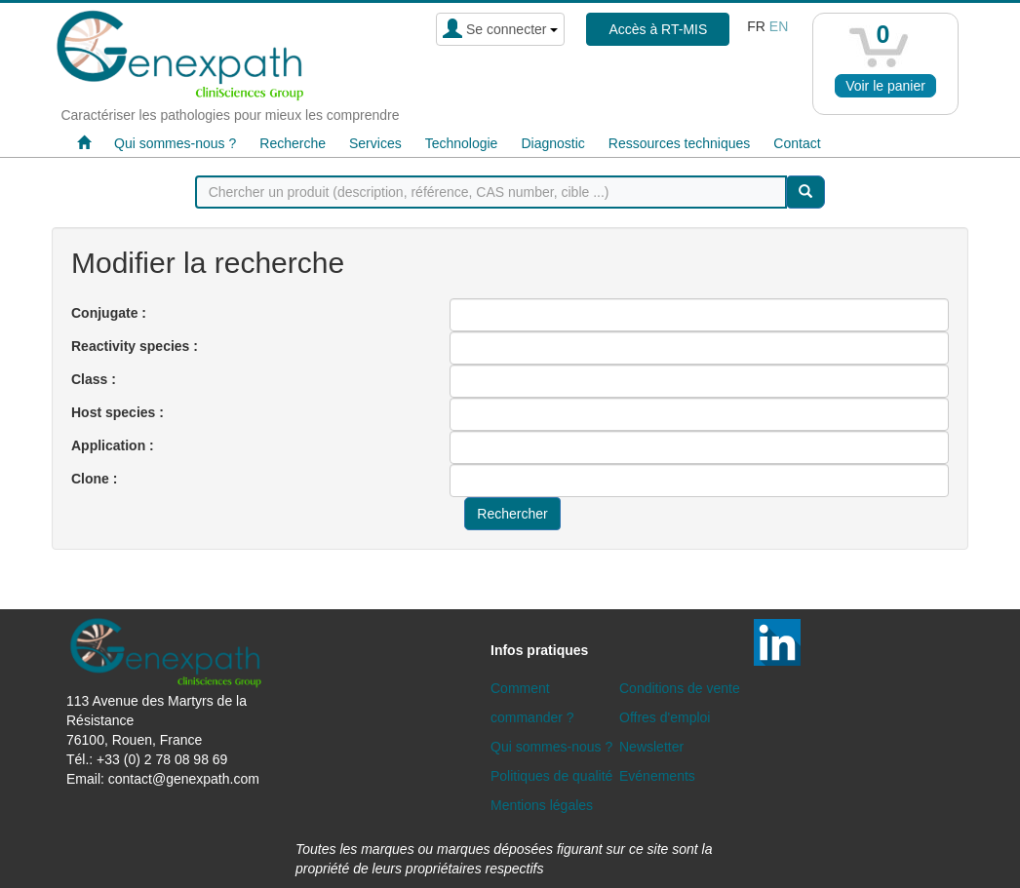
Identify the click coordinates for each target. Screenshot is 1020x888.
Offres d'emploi (664, 717)
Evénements (657, 776)
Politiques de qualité (551, 776)
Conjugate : (108, 313)
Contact (796, 143)
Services (375, 143)
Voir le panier (885, 86)
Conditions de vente (679, 688)
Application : (112, 445)
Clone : (94, 478)
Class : (93, 379)
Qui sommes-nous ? (175, 143)
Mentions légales (541, 805)
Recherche (292, 143)
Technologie (461, 143)
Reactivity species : (134, 346)
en (778, 26)
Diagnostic (552, 143)
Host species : (117, 412)
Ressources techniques (679, 143)
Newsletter (651, 746)
